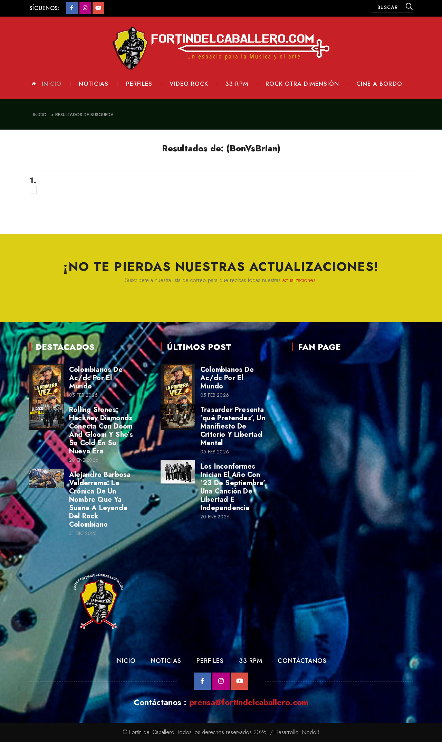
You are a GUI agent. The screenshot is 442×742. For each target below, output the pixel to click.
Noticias (93, 84)
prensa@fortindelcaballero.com (248, 702)
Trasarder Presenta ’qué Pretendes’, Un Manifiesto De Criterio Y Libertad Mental (232, 426)
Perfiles (139, 84)
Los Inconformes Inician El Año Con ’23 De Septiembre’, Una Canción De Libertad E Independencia (233, 487)
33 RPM (250, 660)
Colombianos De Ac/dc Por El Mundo (96, 378)
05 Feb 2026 (83, 395)
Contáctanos (302, 660)
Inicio (51, 84)
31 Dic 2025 (83, 533)
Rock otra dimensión (302, 84)
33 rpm (236, 84)
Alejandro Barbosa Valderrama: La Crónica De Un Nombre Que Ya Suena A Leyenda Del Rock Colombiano (100, 499)
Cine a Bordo (379, 84)
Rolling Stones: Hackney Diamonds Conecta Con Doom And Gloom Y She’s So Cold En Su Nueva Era (101, 430)
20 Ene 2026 (83, 460)
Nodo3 (310, 732)
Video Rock (189, 84)
